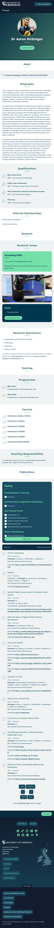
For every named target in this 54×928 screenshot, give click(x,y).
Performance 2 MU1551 (16, 421)
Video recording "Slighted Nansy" (27, 759)
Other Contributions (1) (15, 536)
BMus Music (11, 386)
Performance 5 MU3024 (16, 437)
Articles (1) (11, 497)
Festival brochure (21, 587)
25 (21, 803)
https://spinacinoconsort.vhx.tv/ (27, 654)
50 (24, 803)
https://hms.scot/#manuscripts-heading (30, 779)
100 (27, 803)
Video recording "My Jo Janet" (26, 755)
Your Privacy (8, 898)
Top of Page (27, 886)
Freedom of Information (12, 917)
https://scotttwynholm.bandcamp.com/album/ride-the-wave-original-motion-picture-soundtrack (29, 633)
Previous (31, 787)
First (23, 787)
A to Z (6, 868)
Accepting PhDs (27, 48)
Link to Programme (22, 713)
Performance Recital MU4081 (18, 442)
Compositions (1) (13, 515)
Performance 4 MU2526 (16, 431)
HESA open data (17, 356)
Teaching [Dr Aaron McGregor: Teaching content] (27, 368)
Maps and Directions (11, 873)
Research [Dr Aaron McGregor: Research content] (27, 233)
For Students (22, 823)
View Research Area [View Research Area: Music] (13, 318)
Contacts (7, 864)
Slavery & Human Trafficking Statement (17, 912)
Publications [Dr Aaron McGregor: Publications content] (27, 472)
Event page (19, 747)
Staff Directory (9, 878)
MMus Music (11, 394)
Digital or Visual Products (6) (17, 521)
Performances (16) (13, 524)
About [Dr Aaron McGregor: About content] (27, 64)
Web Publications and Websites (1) (19, 527)
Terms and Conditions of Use (14, 893)
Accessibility (8, 903)
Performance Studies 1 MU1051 (19, 416)
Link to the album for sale (24, 637)
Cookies (7, 907)
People (5, 10)
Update (46, 814)
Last (31, 797)
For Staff (33, 823)
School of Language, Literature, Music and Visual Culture (26, 75)
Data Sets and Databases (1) (17, 518)
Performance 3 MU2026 (16, 426)
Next (24, 797)
